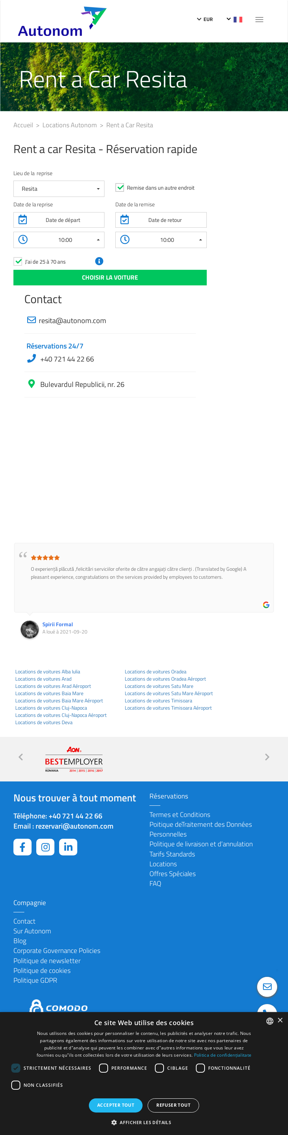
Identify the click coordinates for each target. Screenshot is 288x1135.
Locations (163, 863)
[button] (58, 189)
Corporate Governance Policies (56, 950)
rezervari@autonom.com (75, 825)
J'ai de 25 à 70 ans (45, 261)
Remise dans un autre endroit (160, 187)
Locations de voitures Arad (43, 678)
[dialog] (144, 1073)
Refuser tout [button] (173, 1105)
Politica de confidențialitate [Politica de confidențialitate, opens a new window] (223, 1055)
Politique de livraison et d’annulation (201, 843)
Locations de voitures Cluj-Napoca (51, 707)
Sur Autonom (32, 930)
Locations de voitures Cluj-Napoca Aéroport (61, 715)
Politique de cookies (42, 970)
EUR (205, 19)
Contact (24, 921)
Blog (19, 940)
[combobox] (269, 1021)
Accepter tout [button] (115, 1105)
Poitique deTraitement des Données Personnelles (200, 829)
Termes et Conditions (179, 814)
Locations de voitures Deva (44, 722)
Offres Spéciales (172, 873)
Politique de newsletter (47, 960)
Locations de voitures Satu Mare (159, 686)
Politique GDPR (35, 980)
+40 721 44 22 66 (66, 358)
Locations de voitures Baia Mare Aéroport (59, 700)
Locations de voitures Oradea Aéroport (165, 678)
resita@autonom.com (72, 320)
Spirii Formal (57, 624)
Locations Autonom (70, 125)
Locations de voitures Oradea (155, 671)
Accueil (23, 125)
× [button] (280, 1020)
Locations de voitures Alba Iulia (47, 671)
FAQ (155, 883)
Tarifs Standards (172, 854)
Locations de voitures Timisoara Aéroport (168, 707)
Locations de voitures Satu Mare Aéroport (169, 693)
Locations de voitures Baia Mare (49, 693)
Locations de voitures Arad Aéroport (53, 686)
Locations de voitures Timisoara (158, 700)
